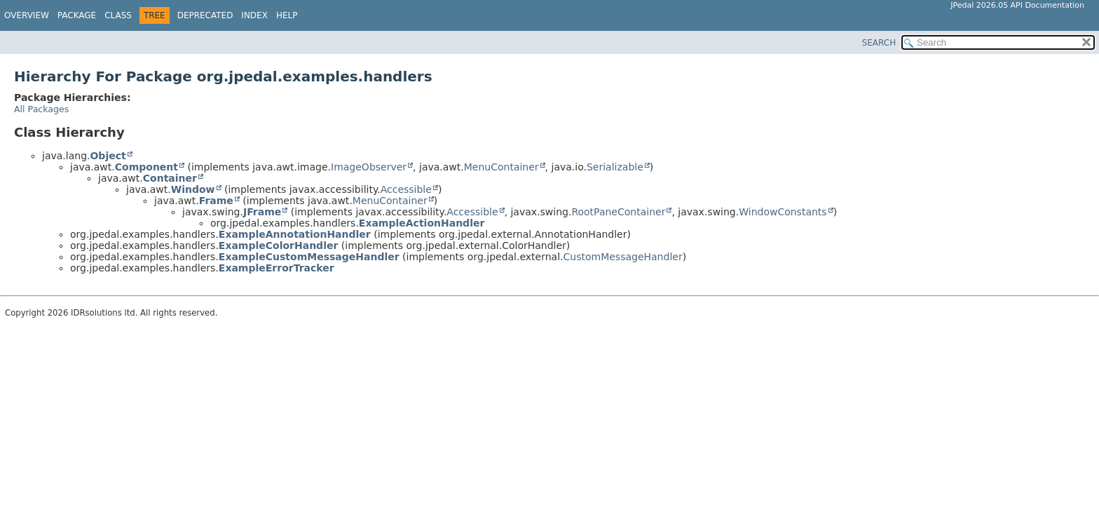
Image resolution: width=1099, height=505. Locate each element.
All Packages (41, 109)
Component (146, 167)
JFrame (262, 211)
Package (76, 15)
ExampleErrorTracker (276, 268)
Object (107, 155)
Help (287, 15)
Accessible (406, 189)
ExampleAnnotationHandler (295, 234)
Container (170, 178)
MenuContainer (501, 167)
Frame (216, 200)
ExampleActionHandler (422, 223)
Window (193, 189)
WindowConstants (782, 211)
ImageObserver (369, 167)
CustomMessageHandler (623, 256)
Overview (26, 15)
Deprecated (205, 15)
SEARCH (879, 43)
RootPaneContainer (618, 211)
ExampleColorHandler (279, 245)
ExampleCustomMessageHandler (309, 256)
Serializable (615, 167)
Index (254, 15)
